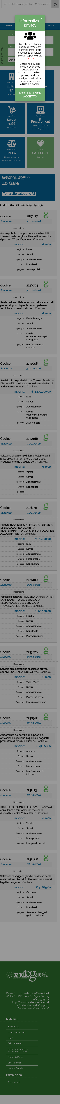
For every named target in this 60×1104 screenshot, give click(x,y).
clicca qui (30, 58)
